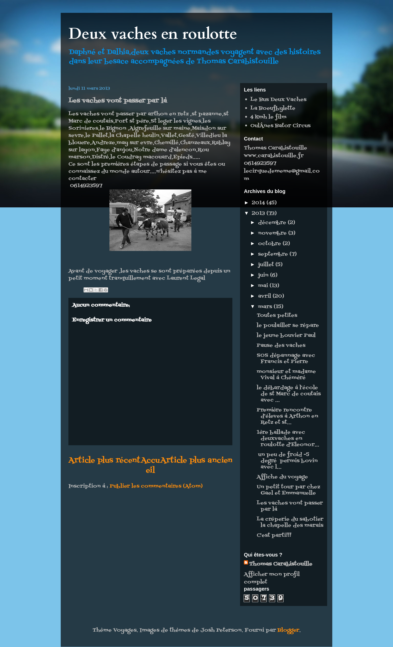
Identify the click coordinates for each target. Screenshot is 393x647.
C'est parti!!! (274, 535)
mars (266, 307)
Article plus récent (104, 460)
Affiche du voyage (282, 477)
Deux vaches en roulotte (152, 34)
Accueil (150, 465)
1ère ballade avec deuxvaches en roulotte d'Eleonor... (288, 439)
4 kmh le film (268, 117)
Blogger (288, 630)
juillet (266, 265)
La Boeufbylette (272, 108)
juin (264, 275)
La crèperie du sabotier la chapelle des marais (290, 522)
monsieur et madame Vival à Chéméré (286, 375)
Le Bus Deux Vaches (278, 100)
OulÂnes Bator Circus (280, 126)
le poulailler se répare (288, 325)
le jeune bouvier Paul (286, 335)
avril (265, 296)
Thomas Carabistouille (280, 564)
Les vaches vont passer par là (290, 506)
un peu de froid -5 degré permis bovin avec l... (287, 461)
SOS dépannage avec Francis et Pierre (286, 359)
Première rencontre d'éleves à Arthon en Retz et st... (287, 416)
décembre (273, 223)
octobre (270, 244)
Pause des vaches (281, 345)
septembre (273, 254)
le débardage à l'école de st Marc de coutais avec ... (289, 394)
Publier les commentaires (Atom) (156, 486)
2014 (259, 203)
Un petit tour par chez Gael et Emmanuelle (288, 490)
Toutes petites (277, 315)
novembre (273, 233)
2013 (259, 213)
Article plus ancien (196, 460)
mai (264, 286)
